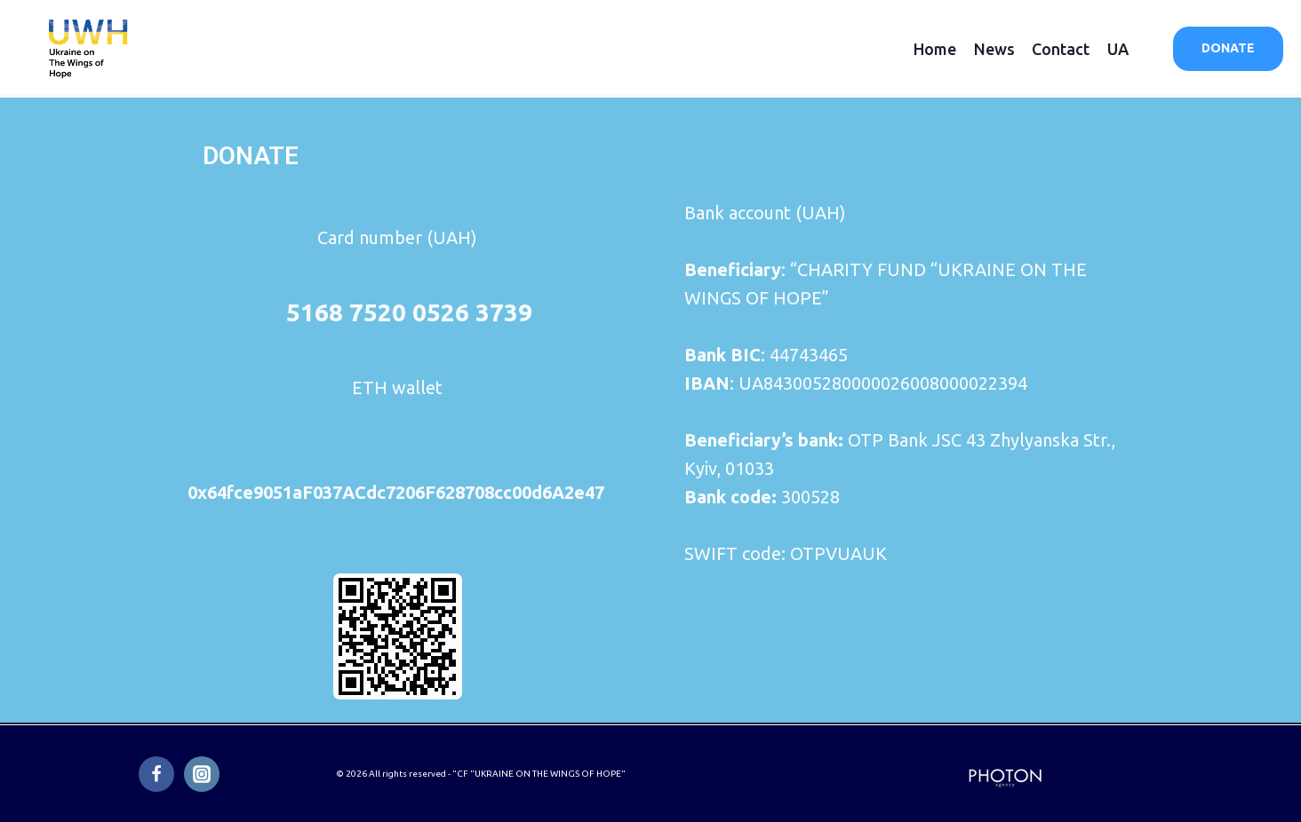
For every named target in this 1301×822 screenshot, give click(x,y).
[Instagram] (201, 774)
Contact (1060, 49)
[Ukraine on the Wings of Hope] (88, 48)
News (994, 49)
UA (1118, 49)
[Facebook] (156, 774)
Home (935, 49)
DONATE (1228, 48)
